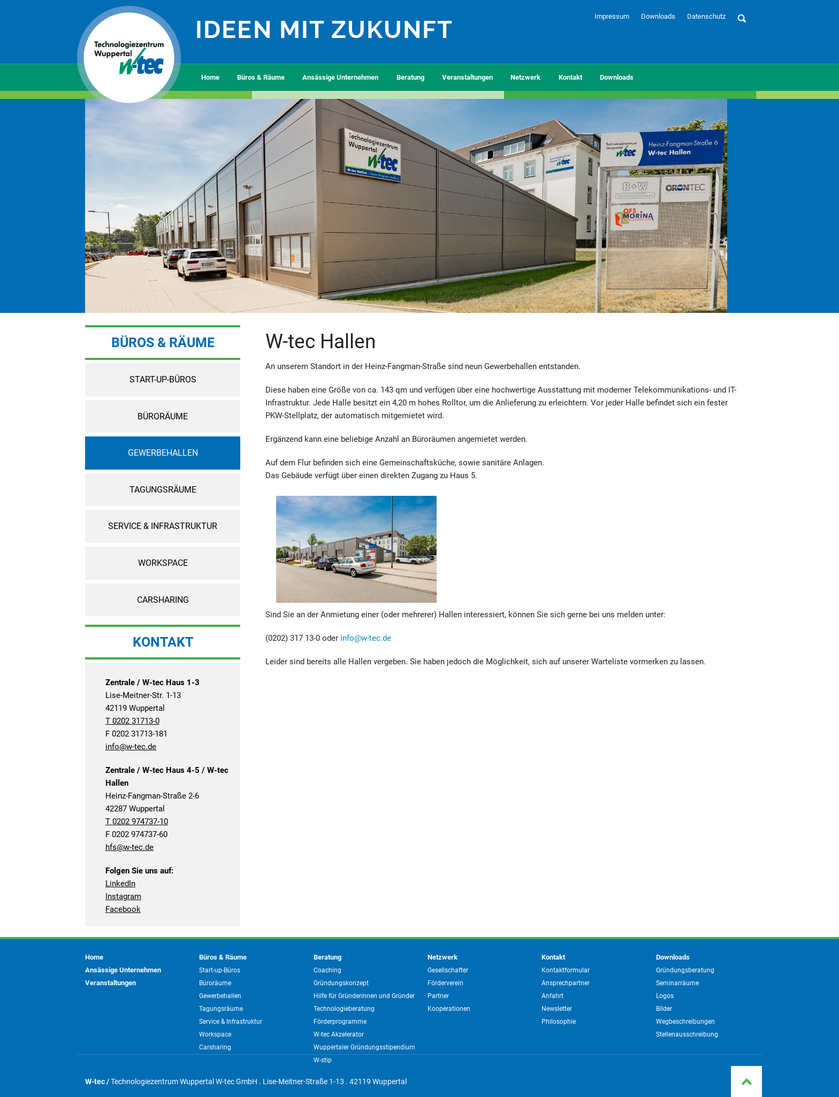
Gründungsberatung (685, 970)
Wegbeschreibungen (685, 1021)
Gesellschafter (448, 970)
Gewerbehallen (163, 453)
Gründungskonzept (341, 983)
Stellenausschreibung (687, 1034)
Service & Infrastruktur (162, 526)
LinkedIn (120, 883)
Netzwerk (525, 77)
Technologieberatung (344, 1008)
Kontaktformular (565, 970)
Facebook (123, 909)
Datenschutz (706, 16)
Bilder (664, 1008)
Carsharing (163, 600)
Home (210, 77)
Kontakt (570, 77)
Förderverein (445, 983)
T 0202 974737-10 (136, 821)
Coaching (327, 970)
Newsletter (556, 1008)
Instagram (123, 896)
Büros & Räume (261, 77)
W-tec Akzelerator (339, 1034)
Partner (438, 996)
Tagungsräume (162, 490)
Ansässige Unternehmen (340, 77)
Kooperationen (449, 1008)
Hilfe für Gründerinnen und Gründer (364, 996)
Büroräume (163, 416)
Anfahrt (552, 996)
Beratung (410, 77)
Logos (665, 996)
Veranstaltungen (467, 77)
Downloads (658, 16)
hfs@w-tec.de (129, 847)
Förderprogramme (340, 1021)
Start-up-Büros (162, 379)
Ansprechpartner (565, 983)
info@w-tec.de (130, 746)
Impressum (611, 16)
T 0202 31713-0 (132, 721)
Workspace (163, 563)
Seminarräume (677, 983)
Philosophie (558, 1021)
